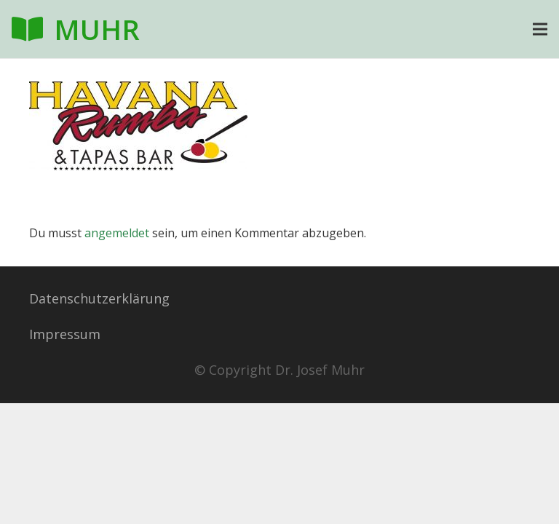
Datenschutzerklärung (99, 298)
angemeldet (116, 233)
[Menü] (540, 29)
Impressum (64, 334)
